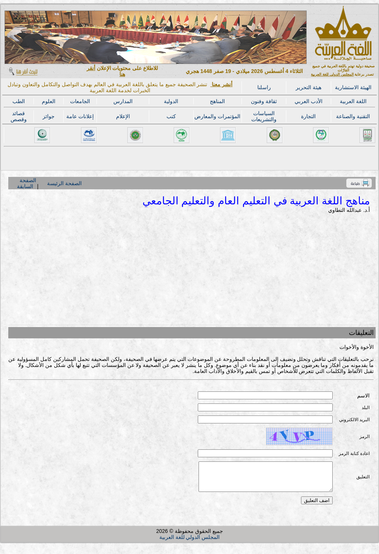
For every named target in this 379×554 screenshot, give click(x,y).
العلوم (48, 101)
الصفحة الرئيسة (64, 183)
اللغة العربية (353, 101)
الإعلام (123, 116)
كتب (171, 116)
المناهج (217, 101)
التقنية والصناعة (353, 116)
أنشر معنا (221, 84)
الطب (18, 101)
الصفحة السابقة (26, 183)
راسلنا (264, 87)
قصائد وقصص (19, 116)
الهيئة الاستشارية (353, 87)
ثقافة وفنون (264, 101)
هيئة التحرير (308, 87)
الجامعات (80, 101)
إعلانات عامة (80, 116)
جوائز (49, 116)
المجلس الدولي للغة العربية (332, 74)
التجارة (308, 116)
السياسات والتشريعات (264, 116)
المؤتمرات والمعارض (217, 116)
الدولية (171, 101)
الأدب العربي (308, 101)
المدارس (123, 101)
